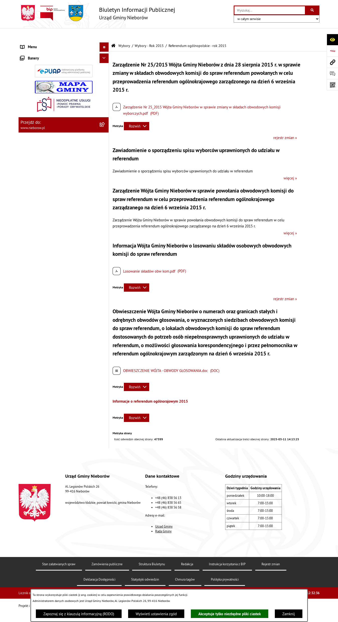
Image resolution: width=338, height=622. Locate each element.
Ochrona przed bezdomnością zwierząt (51, 157)
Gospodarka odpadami (38, 166)
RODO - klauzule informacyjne (44, 460)
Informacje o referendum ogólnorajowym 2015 (150, 388)
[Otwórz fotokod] (332, 84)
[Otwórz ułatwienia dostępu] (332, 39)
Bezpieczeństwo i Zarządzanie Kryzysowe (54, 195)
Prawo (25, 129)
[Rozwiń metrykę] (136, 113)
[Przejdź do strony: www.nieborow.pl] (332, 62)
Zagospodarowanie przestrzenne (46, 185)
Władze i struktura (35, 43)
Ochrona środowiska (36, 147)
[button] (105, 44)
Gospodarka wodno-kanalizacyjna (47, 176)
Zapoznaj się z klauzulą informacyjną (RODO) (78, 613)
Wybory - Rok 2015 (149, 33)
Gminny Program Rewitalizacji (44, 251)
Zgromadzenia (32, 213)
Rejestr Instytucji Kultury (40, 232)
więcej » (290, 165)
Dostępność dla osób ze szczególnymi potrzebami (51, 472)
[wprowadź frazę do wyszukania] (270, 10)
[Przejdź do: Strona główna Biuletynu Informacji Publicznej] (113, 33)
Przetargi (28, 119)
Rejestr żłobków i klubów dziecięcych (50, 241)
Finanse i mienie (34, 138)
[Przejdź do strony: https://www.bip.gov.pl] (332, 50)
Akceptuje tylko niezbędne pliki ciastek (229, 613)
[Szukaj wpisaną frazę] (312, 10)
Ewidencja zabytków (37, 223)
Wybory (26, 260)
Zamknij (288, 613)
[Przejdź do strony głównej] (97, 13)
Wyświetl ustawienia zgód (156, 613)
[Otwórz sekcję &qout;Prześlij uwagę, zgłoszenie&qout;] (332, 73)
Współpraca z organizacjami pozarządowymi (55, 204)
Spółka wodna (32, 450)
